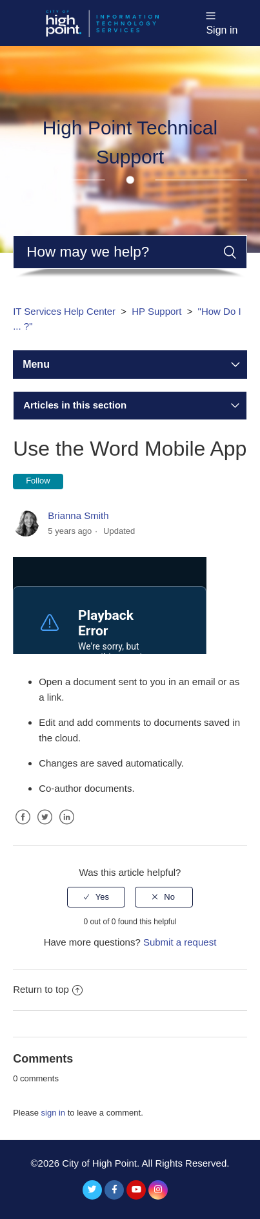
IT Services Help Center (64, 311)
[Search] (130, 252)
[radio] (96, 897)
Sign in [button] (221, 30)
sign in (53, 1113)
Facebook (22, 827)
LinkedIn (66, 827)
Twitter (44, 827)
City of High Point (99, 1163)
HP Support (156, 311)
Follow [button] (38, 480)
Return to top (48, 989)
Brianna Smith (78, 515)
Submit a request (179, 942)
